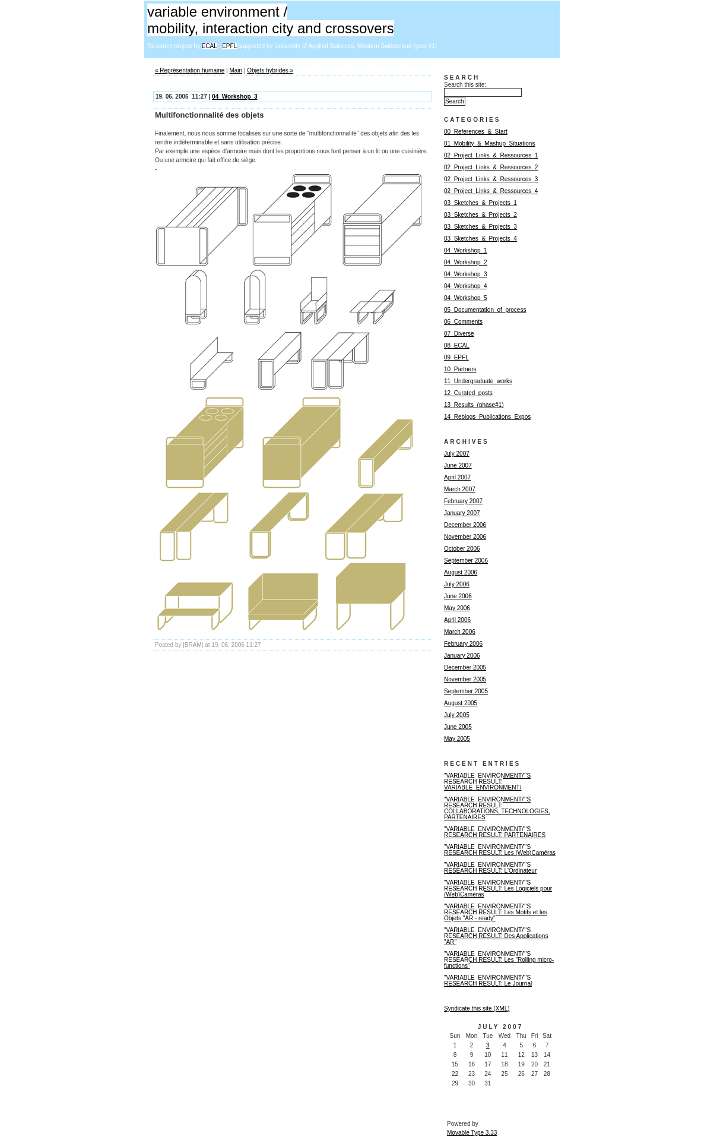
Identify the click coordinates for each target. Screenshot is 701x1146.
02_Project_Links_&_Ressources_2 (491, 167)
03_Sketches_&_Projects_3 (480, 226)
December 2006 (465, 525)
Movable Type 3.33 (472, 1132)
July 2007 (457, 453)
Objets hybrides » (270, 70)
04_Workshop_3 (235, 96)
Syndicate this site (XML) (477, 1008)
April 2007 (457, 477)
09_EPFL (456, 357)
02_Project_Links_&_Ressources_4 (491, 191)
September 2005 (466, 691)
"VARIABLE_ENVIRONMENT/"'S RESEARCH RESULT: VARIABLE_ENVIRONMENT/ (487, 781)
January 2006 (462, 655)
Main (235, 70)
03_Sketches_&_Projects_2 (480, 214)
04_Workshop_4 (465, 286)
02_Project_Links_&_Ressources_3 (491, 179)
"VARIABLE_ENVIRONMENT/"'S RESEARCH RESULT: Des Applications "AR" (496, 936)
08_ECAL (457, 345)
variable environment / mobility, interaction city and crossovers (270, 20)
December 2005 (465, 667)
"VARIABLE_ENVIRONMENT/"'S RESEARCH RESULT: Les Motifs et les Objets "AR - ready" (495, 912)
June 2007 (458, 465)
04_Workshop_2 (465, 262)
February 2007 (463, 501)
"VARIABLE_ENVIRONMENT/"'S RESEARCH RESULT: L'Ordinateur (490, 867)
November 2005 (465, 679)
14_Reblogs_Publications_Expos (487, 416)
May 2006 (457, 608)
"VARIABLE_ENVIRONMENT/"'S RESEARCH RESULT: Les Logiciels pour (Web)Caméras (498, 888)
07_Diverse (459, 333)
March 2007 (459, 489)
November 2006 (465, 536)
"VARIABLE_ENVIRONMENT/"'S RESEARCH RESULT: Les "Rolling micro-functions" (499, 960)
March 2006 (459, 632)
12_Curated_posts (468, 393)
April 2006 (457, 620)
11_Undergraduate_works (478, 381)
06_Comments (463, 321)
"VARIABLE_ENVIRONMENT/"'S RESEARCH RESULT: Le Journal (488, 980)
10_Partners (460, 369)
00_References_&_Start (475, 131)
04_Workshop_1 (465, 250)
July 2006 (457, 584)
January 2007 (462, 513)
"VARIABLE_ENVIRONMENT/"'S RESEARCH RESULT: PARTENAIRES (494, 832)
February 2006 (463, 643)
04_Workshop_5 (465, 298)
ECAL (209, 46)
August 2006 (460, 572)
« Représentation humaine (189, 70)
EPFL (229, 46)
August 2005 (460, 703)
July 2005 (457, 715)
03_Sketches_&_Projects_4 (480, 238)
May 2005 (457, 738)
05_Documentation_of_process (485, 310)
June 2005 (458, 727)
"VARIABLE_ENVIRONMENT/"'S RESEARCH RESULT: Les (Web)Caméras (500, 850)
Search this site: (465, 84)
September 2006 (466, 560)
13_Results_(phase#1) (474, 405)
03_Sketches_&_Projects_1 (480, 203)
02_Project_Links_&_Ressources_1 (491, 155)
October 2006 (462, 548)
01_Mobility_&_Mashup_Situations (489, 143)
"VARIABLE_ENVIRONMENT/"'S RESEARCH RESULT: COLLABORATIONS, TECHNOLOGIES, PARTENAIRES (497, 808)
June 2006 (458, 596)
